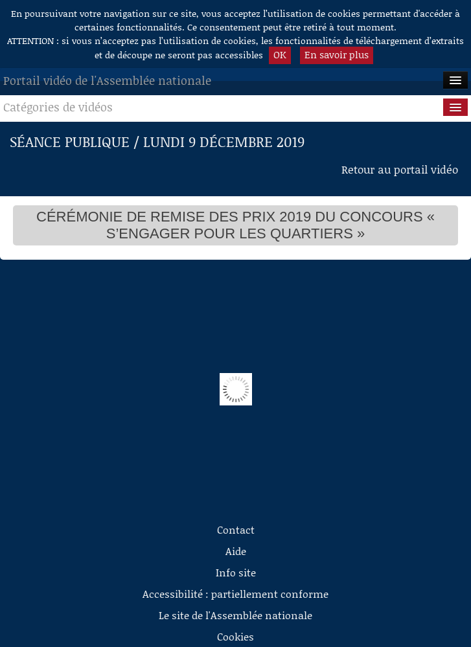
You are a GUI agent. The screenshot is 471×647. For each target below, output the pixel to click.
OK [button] (279, 54)
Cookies (235, 636)
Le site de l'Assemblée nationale (235, 614)
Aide (235, 550)
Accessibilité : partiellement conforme (235, 593)
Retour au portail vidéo (399, 169)
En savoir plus (336, 54)
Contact (236, 529)
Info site (236, 572)
